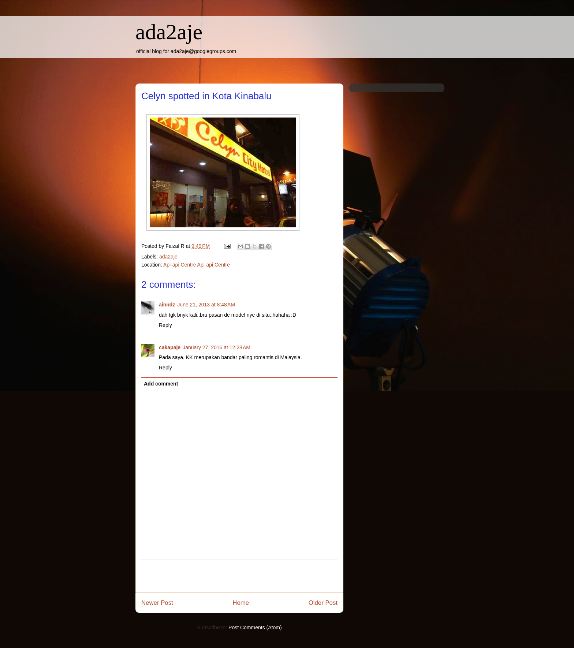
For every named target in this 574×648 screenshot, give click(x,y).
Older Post (323, 602)
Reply (165, 325)
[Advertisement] (239, 576)
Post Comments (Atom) (255, 627)
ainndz (167, 305)
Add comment (161, 384)
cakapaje (169, 347)
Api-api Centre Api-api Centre (196, 265)
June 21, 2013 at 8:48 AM (206, 305)
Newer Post (157, 602)
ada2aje (168, 32)
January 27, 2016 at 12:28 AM (216, 347)
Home (240, 602)
